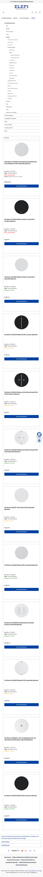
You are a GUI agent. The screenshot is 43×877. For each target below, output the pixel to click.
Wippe (10, 52)
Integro (9, 85)
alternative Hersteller (11, 112)
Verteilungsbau (9, 115)
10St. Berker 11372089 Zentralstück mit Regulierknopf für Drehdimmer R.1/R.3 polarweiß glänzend (20, 162)
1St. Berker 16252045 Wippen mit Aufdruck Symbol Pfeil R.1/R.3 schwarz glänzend (21, 393)
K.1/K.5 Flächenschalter (13, 83)
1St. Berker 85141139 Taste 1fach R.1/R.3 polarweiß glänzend (19, 508)
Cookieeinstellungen (11, 862)
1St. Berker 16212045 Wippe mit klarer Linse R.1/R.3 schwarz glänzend (19, 220)
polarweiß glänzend (15, 55)
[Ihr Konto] (36, 12)
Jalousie (11, 73)
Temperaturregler (13, 75)
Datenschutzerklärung (28, 860)
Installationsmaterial (10, 118)
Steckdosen (12, 50)
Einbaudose (11, 78)
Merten (8, 28)
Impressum (7, 857)
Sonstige (10, 98)
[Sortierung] (21, 137)
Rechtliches (6, 845)
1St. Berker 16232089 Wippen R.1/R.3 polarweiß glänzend (21, 680)
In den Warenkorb (21, 186)
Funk (7, 109)
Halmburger (9, 106)
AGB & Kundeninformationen (27, 862)
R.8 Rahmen (11, 70)
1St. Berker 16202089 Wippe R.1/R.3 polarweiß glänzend (21, 565)
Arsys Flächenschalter (12, 88)
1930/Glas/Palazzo (12, 80)
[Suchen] (32, 12)
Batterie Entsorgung (13, 860)
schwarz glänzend (15, 57)
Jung (7, 34)
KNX (6, 121)
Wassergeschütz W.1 (12, 96)
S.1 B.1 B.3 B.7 (10, 42)
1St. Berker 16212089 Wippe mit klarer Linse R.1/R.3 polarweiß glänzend (19, 277)
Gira (7, 26)
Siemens (8, 101)
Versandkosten (32, 870)
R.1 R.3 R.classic (11, 47)
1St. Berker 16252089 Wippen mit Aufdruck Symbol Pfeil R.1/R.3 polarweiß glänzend (21, 450)
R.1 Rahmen (11, 65)
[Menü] (3, 12)
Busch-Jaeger (9, 31)
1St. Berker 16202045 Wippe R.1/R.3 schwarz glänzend (20, 795)
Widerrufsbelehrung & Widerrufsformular (24, 857)
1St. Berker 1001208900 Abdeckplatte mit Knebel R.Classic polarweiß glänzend (19, 623)
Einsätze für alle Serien (13, 39)
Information (5, 842)
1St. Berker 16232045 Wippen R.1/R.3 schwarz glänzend (20, 334)
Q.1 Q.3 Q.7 (10, 44)
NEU (6, 131)
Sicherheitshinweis (21, 865)
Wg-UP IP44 (10, 93)
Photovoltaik (8, 124)
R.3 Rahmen (11, 67)
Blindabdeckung (12, 62)
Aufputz (9, 90)
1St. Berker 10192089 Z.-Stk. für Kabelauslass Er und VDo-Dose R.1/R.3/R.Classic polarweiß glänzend (20, 738)
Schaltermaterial (10, 23)
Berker (8, 37)
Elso (7, 104)
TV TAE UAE (11, 60)
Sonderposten (9, 127)
